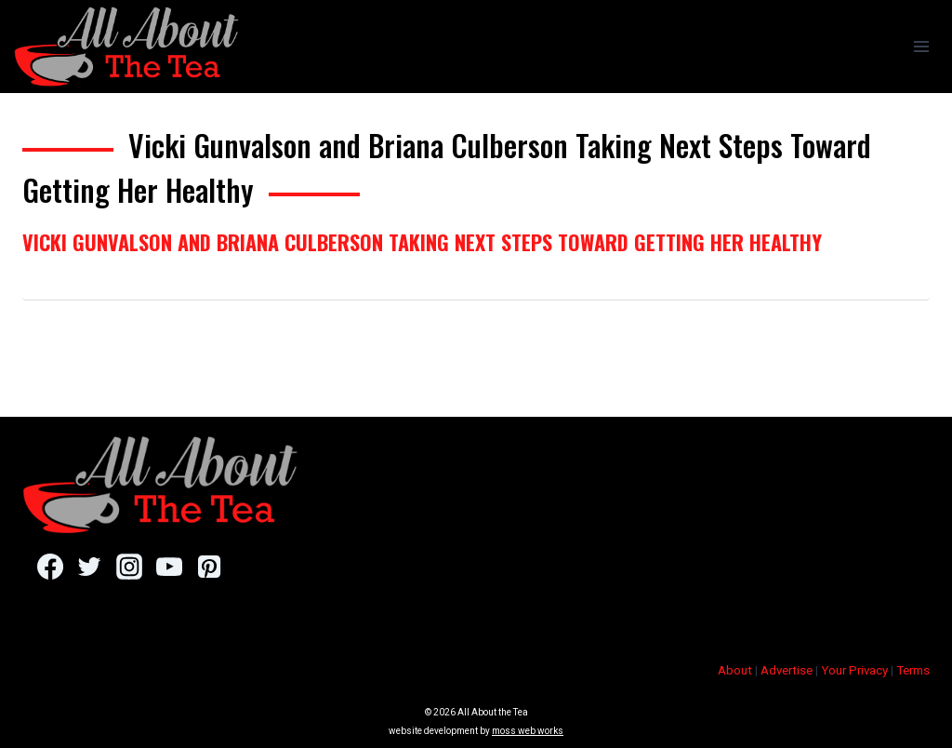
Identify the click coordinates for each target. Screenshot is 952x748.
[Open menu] (921, 46)
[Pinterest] (209, 567)
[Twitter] (90, 567)
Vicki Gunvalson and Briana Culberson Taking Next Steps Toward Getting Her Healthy (422, 242)
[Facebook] (50, 567)
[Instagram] (129, 567)
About (735, 670)
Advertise (786, 670)
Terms (913, 670)
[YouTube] (169, 567)
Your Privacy (854, 670)
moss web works (527, 731)
